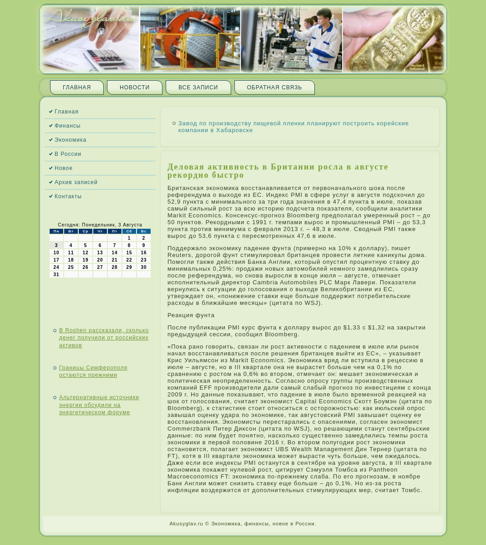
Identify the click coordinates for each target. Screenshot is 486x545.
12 (85, 252)
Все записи (198, 87)
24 (56, 267)
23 (144, 259)
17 (56, 259)
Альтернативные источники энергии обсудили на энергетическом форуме (99, 405)
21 (114, 259)
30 (144, 267)
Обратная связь (275, 87)
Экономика (70, 140)
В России (68, 154)
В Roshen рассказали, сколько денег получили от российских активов (104, 338)
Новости (135, 87)
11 (71, 252)
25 (71, 267)
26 (85, 267)
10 (56, 252)
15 (129, 252)
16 (144, 252)
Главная (77, 87)
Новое (64, 168)
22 (129, 259)
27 (100, 267)
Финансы (68, 126)
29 (129, 267)
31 (56, 274)
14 (114, 252)
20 (100, 259)
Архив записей (76, 182)
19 (85, 259)
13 (100, 252)
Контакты (68, 196)
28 (114, 267)
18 (71, 259)
